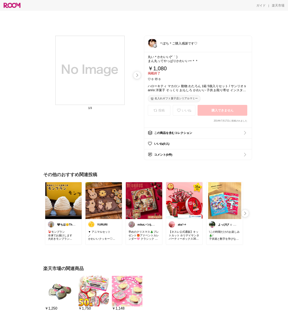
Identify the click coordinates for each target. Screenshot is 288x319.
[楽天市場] (278, 5)
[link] (63, 200)
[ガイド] (261, 5)
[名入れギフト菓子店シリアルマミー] (174, 98)
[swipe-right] (137, 75)
